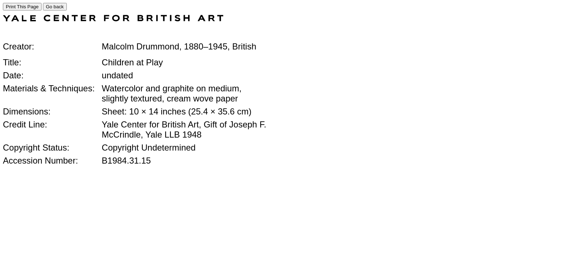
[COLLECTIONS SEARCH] (113, 19)
